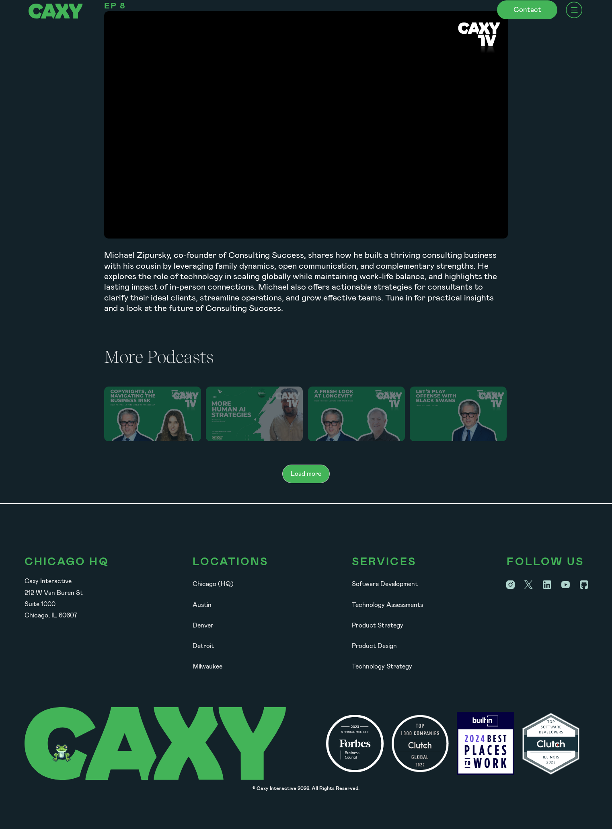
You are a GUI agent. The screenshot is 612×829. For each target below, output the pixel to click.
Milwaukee (207, 666)
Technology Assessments (387, 605)
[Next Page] (306, 474)
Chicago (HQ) (213, 584)
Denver (203, 625)
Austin (202, 605)
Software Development (385, 584)
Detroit (203, 646)
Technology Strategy (382, 666)
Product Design (374, 646)
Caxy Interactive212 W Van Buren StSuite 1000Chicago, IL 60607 (54, 598)
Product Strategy (377, 625)
